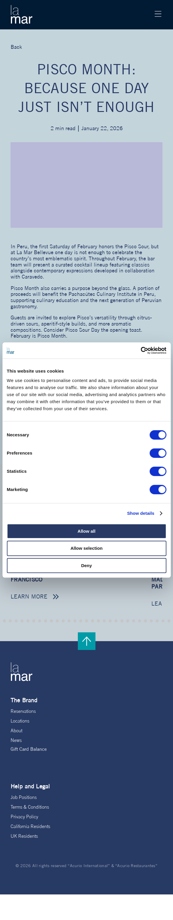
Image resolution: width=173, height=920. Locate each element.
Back (16, 46)
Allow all (86, 531)
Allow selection (86, 548)
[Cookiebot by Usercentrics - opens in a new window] (140, 350)
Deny (86, 565)
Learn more (29, 596)
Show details (140, 513)
